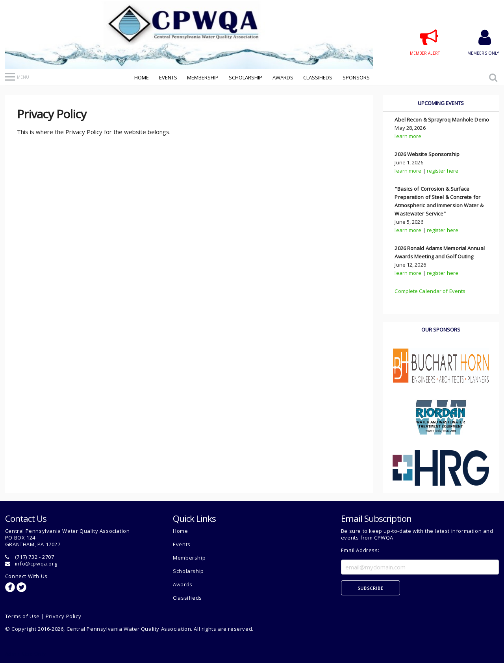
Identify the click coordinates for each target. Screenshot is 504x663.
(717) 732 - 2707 (34, 556)
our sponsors (440, 329)
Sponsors (356, 77)
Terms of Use (22, 616)
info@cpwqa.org (36, 563)
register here (442, 170)
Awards (282, 77)
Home (141, 77)
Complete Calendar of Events (430, 291)
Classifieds (317, 77)
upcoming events (441, 103)
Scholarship (245, 77)
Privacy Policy (63, 616)
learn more (408, 136)
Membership (203, 77)
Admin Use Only (25, 653)
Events (168, 77)
